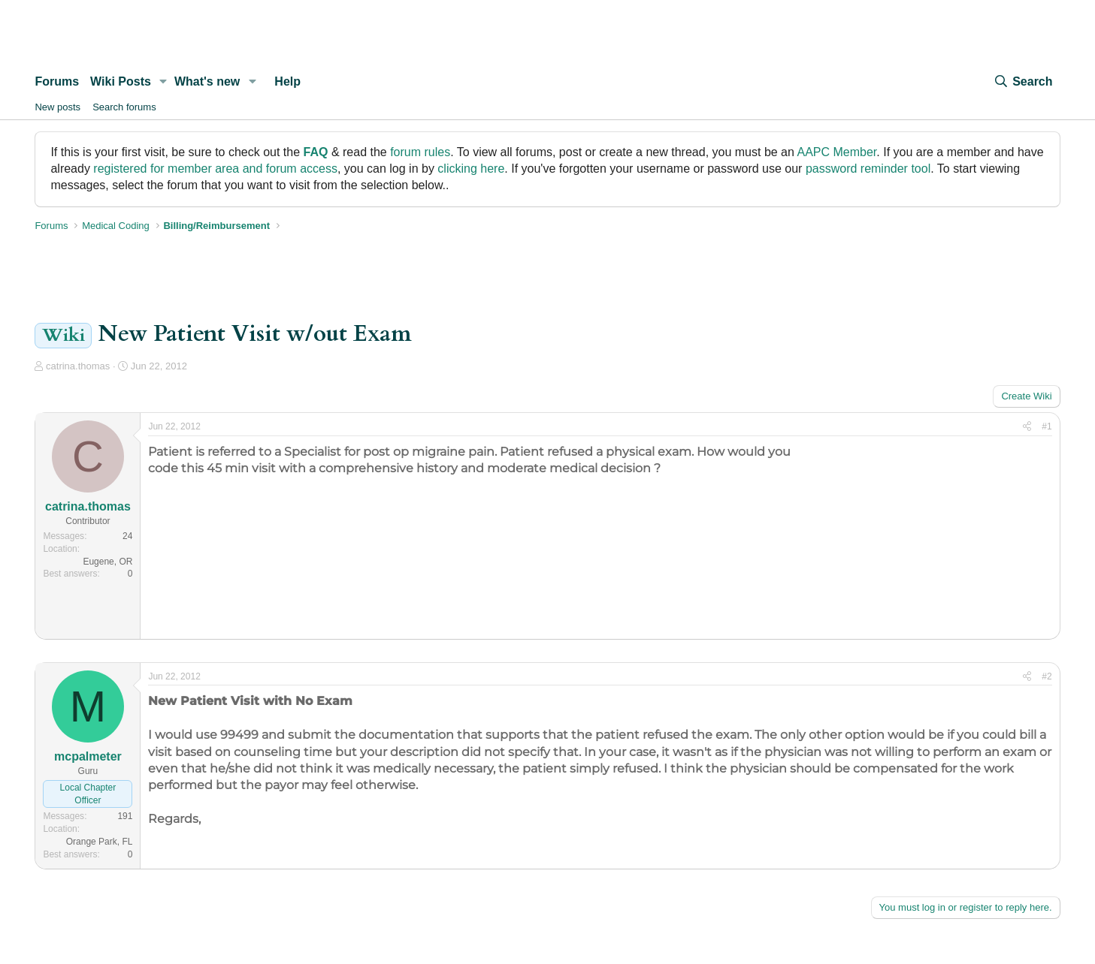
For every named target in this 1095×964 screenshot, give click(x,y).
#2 (1046, 676)
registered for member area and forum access (215, 168)
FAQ (316, 152)
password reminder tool (868, 168)
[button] (163, 82)
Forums (57, 81)
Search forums (124, 107)
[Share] (1027, 426)
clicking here (470, 168)
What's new (207, 81)
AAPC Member (836, 152)
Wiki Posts (120, 81)
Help (287, 81)
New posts (57, 107)
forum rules (420, 152)
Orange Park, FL (99, 841)
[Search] (1023, 82)
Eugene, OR (107, 561)
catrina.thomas (78, 366)
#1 (1046, 426)
